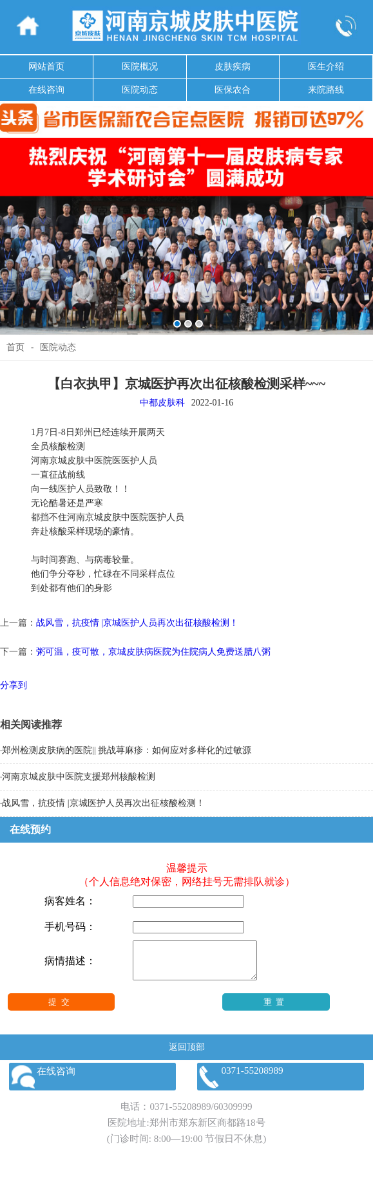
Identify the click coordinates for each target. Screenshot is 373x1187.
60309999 (233, 1114)
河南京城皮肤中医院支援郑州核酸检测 (78, 776)
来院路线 (326, 90)
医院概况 (140, 66)
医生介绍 (326, 66)
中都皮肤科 (162, 402)
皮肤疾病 (233, 66)
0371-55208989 (180, 1114)
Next (361, 227)
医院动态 (140, 90)
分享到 (13, 685)
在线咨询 (46, 90)
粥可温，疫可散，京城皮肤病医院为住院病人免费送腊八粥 (153, 652)
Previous (12, 227)
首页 (15, 347)
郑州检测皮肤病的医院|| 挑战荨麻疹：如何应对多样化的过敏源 (126, 750)
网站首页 (46, 66)
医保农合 (233, 90)
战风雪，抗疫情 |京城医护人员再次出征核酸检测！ (137, 623)
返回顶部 (187, 1055)
